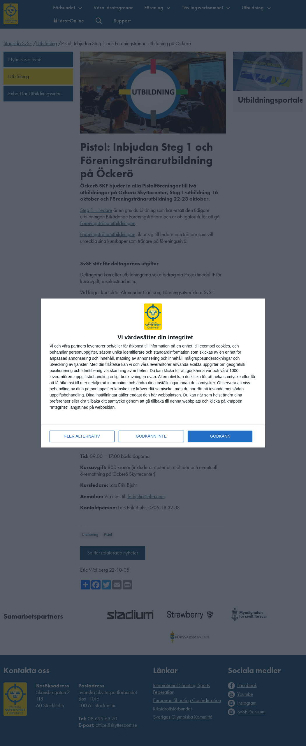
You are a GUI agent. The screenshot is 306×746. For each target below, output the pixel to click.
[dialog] (153, 373)
